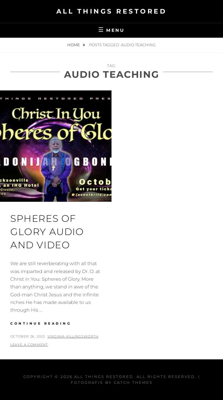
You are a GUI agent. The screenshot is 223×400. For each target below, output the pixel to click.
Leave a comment (29, 345)
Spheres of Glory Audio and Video (47, 232)
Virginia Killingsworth (73, 336)
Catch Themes (133, 382)
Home (74, 44)
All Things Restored (111, 11)
